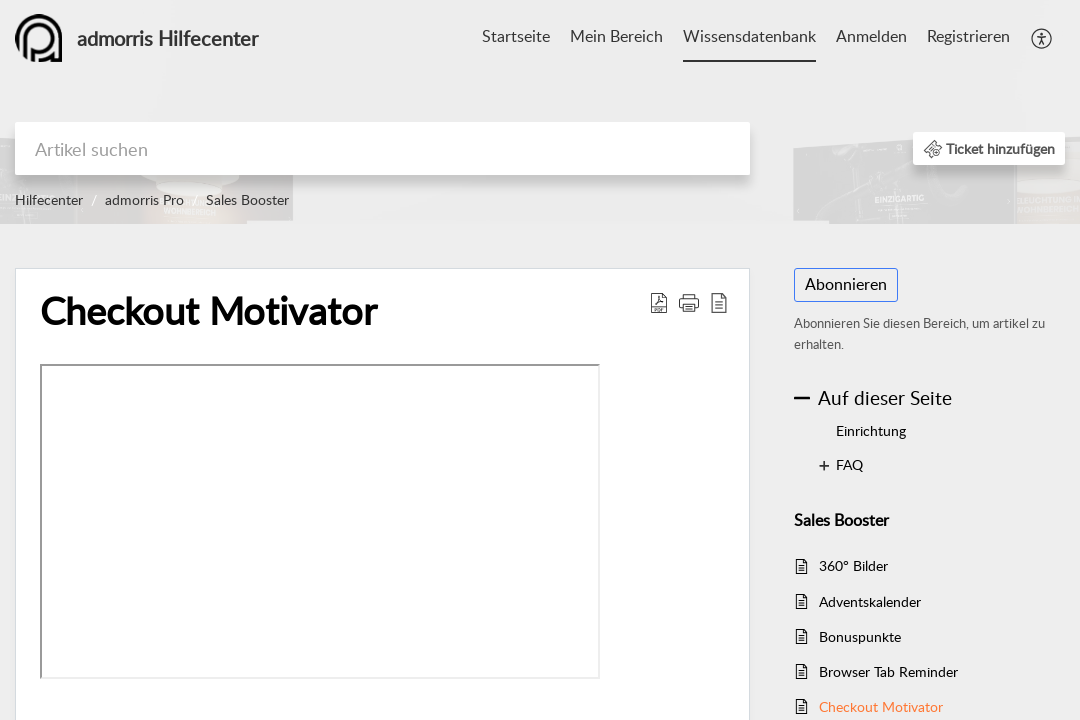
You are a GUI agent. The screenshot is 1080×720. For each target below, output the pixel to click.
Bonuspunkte (860, 636)
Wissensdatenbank (749, 36)
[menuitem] (516, 38)
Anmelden (871, 36)
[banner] (540, 112)
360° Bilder (853, 565)
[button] (1042, 38)
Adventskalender (870, 601)
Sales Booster (247, 199)
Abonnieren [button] (846, 284)
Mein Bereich (616, 36)
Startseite (516, 36)
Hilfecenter (49, 199)
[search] (382, 148)
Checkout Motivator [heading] (208, 311)
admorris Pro (144, 199)
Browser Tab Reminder (888, 671)
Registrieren (968, 36)
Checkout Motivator (881, 706)
